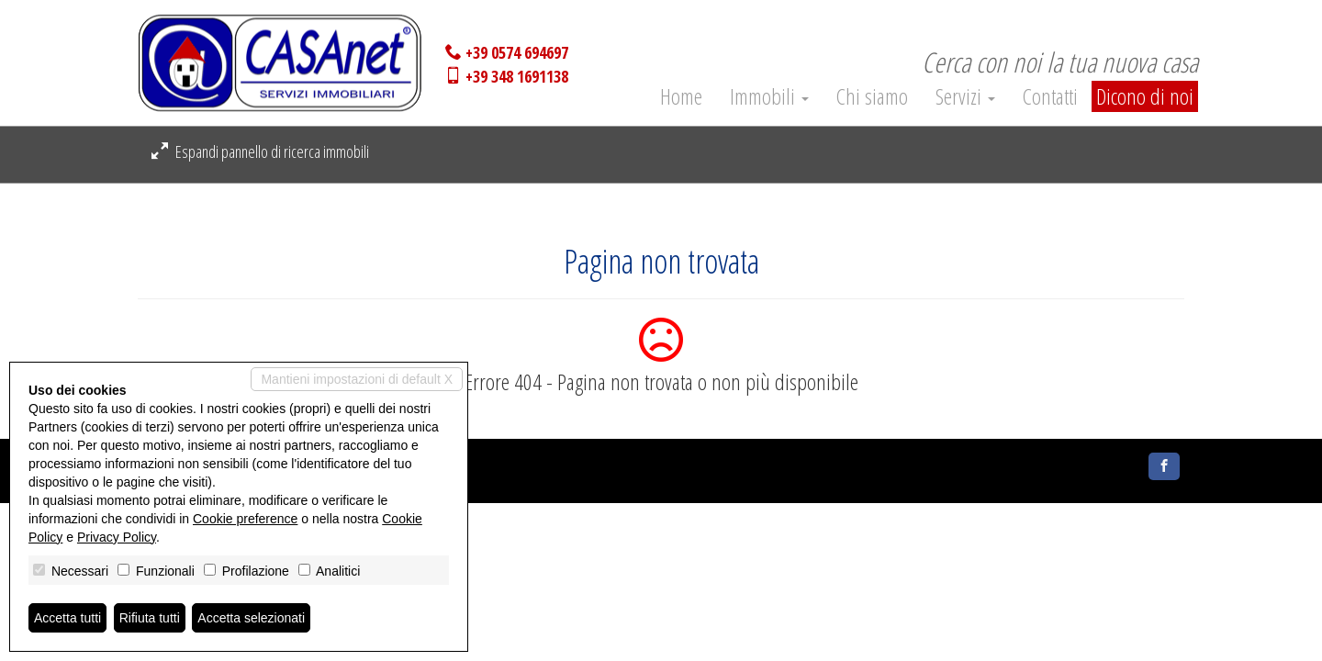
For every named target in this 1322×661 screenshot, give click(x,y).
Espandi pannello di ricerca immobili (260, 151)
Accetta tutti (67, 618)
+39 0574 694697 (516, 52)
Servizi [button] (965, 94)
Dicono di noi (1144, 96)
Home (681, 94)
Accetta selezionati (251, 618)
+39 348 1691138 (516, 76)
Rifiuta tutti (149, 618)
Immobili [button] (769, 94)
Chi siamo (872, 94)
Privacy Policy (116, 537)
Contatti (1050, 94)
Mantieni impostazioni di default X (357, 379)
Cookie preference (245, 518)
